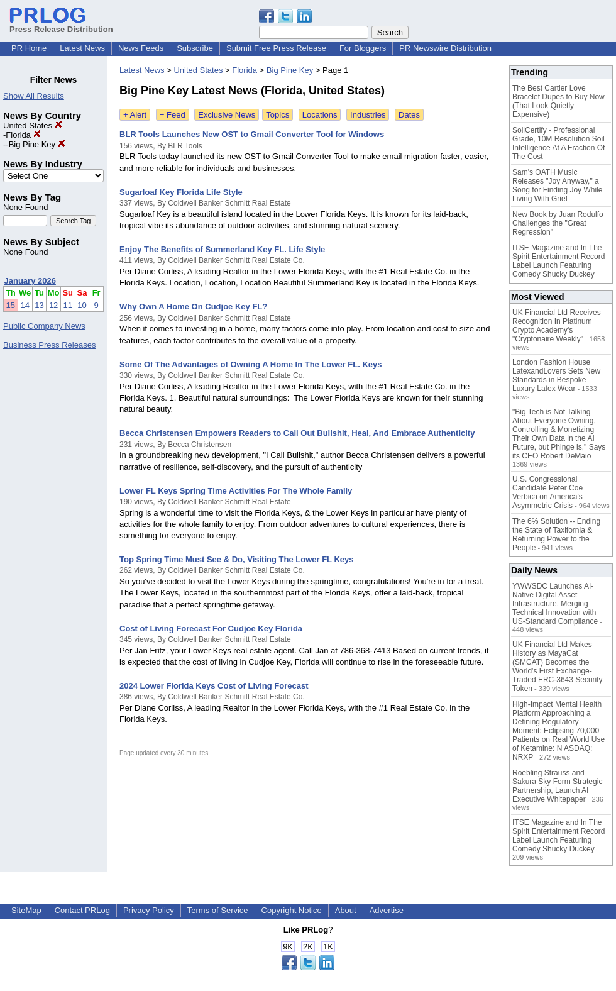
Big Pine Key (37, 144)
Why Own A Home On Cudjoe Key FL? (193, 306)
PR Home (29, 48)
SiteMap (26, 910)
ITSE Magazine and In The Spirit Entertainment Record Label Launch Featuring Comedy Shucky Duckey (558, 261)
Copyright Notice (291, 910)
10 (81, 305)
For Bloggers (362, 48)
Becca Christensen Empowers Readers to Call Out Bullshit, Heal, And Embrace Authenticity (297, 433)
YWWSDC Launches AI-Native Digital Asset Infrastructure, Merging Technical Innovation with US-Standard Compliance (555, 604)
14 (24, 305)
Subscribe (195, 48)
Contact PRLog (82, 910)
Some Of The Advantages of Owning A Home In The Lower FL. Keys (250, 364)
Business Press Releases (49, 345)
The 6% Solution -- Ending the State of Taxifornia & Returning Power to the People (556, 534)
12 (53, 305)
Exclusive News (226, 114)
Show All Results (33, 96)
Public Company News (44, 326)
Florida (23, 135)
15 (10, 305)
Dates (409, 114)
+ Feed (172, 114)
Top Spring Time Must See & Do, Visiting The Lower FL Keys (236, 559)
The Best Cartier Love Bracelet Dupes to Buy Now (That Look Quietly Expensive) (558, 101)
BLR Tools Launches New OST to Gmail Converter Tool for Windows (251, 134)
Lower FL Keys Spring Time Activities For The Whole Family (235, 491)
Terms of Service (217, 910)
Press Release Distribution (61, 24)
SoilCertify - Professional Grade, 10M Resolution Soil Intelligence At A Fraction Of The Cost (558, 143)
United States (32, 125)
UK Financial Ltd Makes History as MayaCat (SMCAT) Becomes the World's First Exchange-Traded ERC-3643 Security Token (557, 666)
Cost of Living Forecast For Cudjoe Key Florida (210, 628)
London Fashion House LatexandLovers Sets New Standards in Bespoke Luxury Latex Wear (556, 375)
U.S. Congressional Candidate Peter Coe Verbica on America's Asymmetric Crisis (547, 492)
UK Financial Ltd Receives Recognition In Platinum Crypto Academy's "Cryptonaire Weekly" (556, 325)
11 (67, 305)
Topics (277, 114)
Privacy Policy (148, 910)
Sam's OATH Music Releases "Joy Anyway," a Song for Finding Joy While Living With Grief (557, 185)
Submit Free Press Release (276, 48)
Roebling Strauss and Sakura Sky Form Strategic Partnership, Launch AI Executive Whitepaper (557, 786)
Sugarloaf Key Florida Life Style (181, 192)
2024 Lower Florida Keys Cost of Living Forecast (214, 685)
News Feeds (140, 48)
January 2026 (30, 280)
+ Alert (134, 114)
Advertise (387, 910)
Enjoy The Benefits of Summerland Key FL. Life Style (222, 249)
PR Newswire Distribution (445, 48)
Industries (367, 114)
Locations (320, 114)
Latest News (82, 48)
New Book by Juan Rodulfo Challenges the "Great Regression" (557, 223)
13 (39, 305)
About (345, 910)
